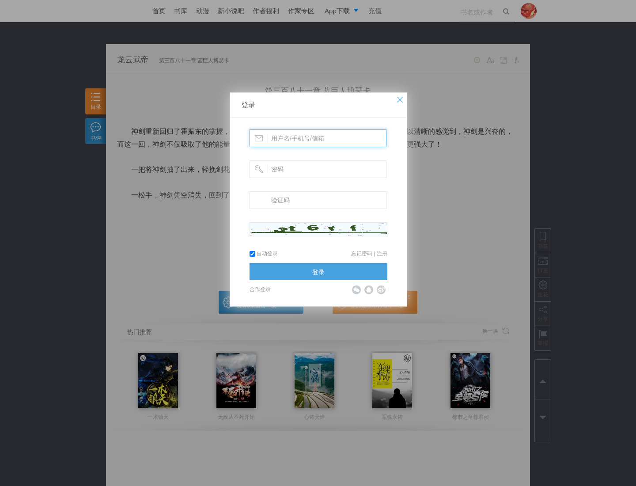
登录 (248, 105)
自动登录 (264, 254)
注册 (382, 254)
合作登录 (260, 289)
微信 (356, 289)
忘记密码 (361, 254)
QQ (368, 289)
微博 (381, 289)
